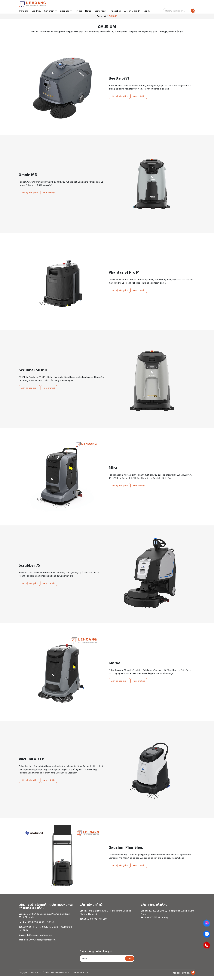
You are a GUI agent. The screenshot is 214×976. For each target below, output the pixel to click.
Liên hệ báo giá (119, 96)
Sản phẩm (49, 10)
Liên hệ (147, 10)
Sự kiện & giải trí (132, 10)
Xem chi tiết (139, 96)
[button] (50, 11)
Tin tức (78, 10)
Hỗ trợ (88, 10)
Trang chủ (24, 10)
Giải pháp (64, 10)
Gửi (129, 958)
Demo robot (100, 10)
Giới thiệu (36, 10)
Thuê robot (115, 10)
